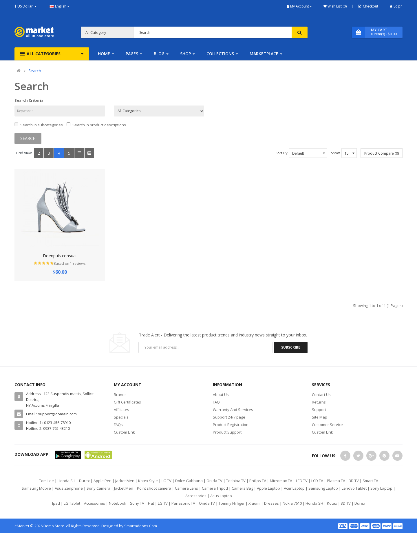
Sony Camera (98, 488)
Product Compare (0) (381, 153)
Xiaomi (254, 503)
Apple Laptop (268, 488)
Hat (151, 503)
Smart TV (370, 480)
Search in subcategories (38, 124)
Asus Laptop (221, 495)
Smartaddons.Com (140, 525)
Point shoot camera (154, 488)
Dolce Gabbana (189, 480)
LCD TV (317, 480)
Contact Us (321, 394)
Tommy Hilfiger (232, 503)
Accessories (195, 495)
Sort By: (282, 153)
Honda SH (66, 480)
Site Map (319, 417)
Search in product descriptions (96, 124)
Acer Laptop (294, 488)
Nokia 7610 (292, 503)
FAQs (118, 424)
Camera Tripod (215, 488)
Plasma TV (336, 480)
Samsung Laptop (323, 488)
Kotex (332, 503)
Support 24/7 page (229, 417)
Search (34, 71)
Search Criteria (28, 100)
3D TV (354, 480)
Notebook (117, 503)
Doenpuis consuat (60, 255)
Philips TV (257, 480)
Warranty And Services (233, 409)
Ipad (56, 503)
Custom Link (124, 432)
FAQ (216, 402)
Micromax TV (281, 480)
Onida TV (214, 480)
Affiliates (121, 409)
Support (319, 409)
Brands (120, 394)
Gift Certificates (127, 402)
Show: (336, 153)
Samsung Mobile (36, 488)
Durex (84, 480)
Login (396, 6)
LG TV (166, 480)
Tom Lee (46, 480)
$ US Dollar (26, 6)
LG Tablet (72, 503)
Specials (121, 417)
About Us (221, 394)
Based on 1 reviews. (70, 263)
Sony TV (137, 503)
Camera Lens (186, 488)
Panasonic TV (183, 503)
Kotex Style (148, 480)
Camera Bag (242, 488)
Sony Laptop (381, 488)
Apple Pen (102, 480)
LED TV (302, 480)
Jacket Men (124, 480)
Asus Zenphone (69, 488)
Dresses (271, 503)
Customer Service (327, 424)
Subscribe (290, 347)
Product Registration (230, 424)
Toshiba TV (236, 480)
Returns (319, 402)
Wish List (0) (337, 6)
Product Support (227, 432)
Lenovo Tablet (354, 488)
